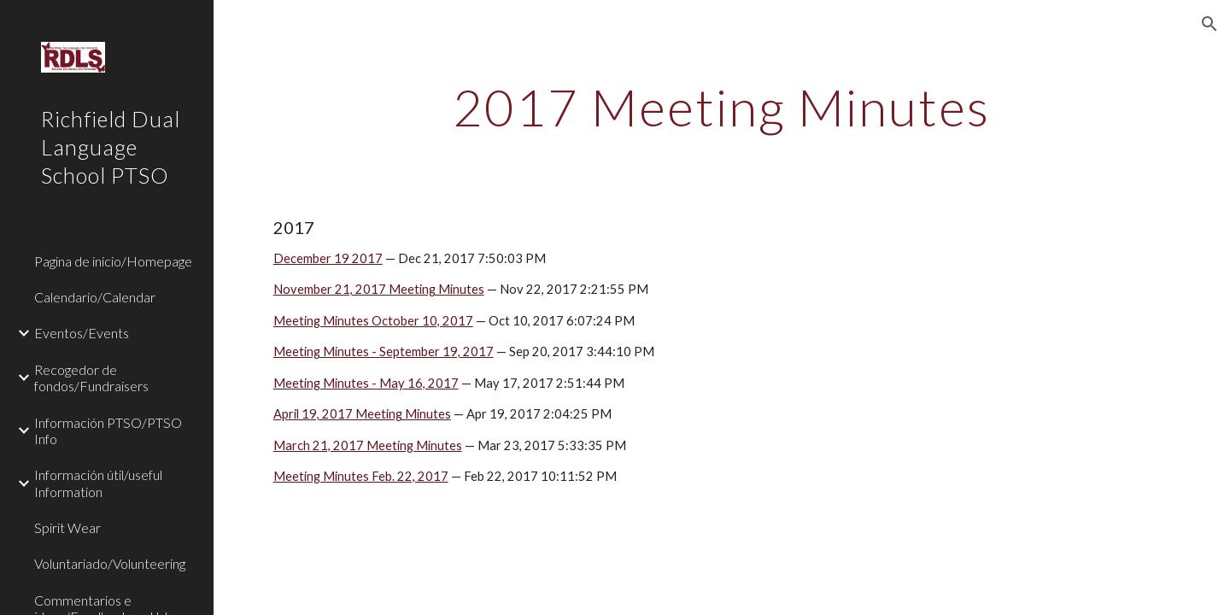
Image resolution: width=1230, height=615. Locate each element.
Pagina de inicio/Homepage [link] (113, 261)
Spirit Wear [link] (67, 527)
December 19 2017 (328, 258)
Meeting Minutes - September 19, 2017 (383, 351)
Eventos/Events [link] (81, 333)
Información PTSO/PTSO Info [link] (108, 430)
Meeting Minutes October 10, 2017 (373, 320)
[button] (1209, 23)
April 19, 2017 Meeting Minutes (362, 414)
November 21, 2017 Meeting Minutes (378, 289)
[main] (722, 107)
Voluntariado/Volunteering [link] (109, 563)
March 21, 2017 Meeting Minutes (367, 445)
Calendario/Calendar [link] (94, 297)
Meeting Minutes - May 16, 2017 (366, 383)
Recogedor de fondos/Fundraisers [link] (91, 377)
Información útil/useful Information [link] (98, 482)
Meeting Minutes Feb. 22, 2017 (360, 476)
